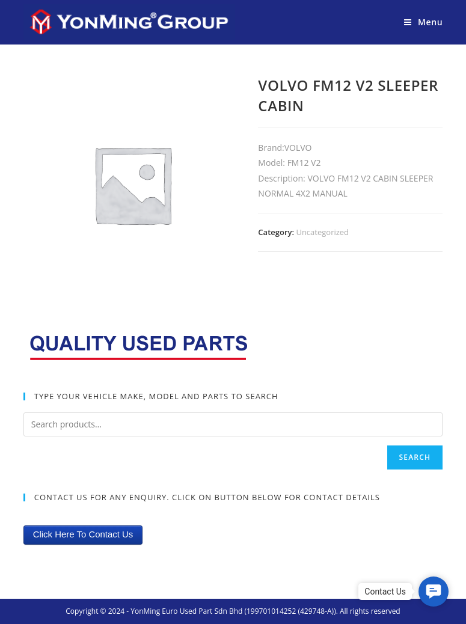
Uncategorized (322, 232)
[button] (433, 592)
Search (415, 457)
